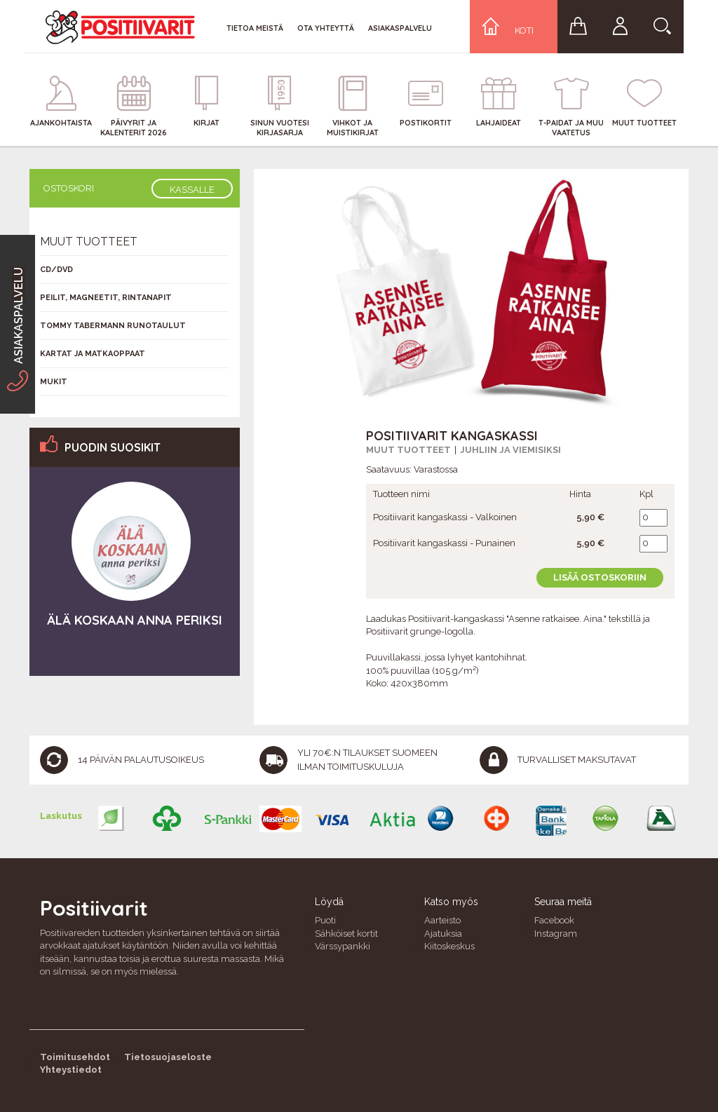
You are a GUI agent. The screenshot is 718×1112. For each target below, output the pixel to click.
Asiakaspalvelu (400, 28)
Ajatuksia (443, 933)
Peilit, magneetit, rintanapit (106, 297)
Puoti (325, 920)
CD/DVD (56, 269)
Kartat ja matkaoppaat (92, 353)
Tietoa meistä (254, 28)
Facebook (554, 920)
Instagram (555, 933)
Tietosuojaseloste (168, 1057)
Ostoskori (68, 188)
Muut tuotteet (408, 450)
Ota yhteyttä (325, 28)
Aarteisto (442, 920)
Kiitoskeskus (449, 946)
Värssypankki (342, 946)
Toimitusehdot (75, 1057)
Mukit (53, 381)
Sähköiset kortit (346, 933)
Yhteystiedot (71, 1069)
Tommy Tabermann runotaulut (113, 325)
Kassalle (192, 189)
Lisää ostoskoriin (599, 577)
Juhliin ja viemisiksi (510, 450)
